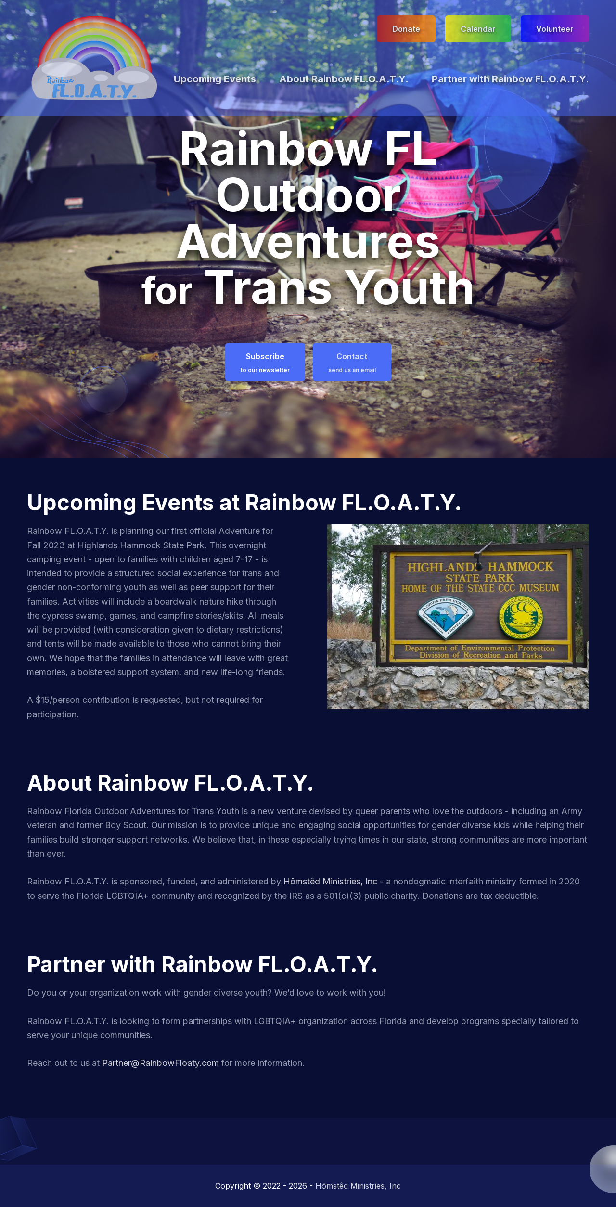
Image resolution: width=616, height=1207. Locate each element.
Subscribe (265, 362)
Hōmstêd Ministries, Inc (330, 881)
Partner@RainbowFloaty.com (160, 1063)
